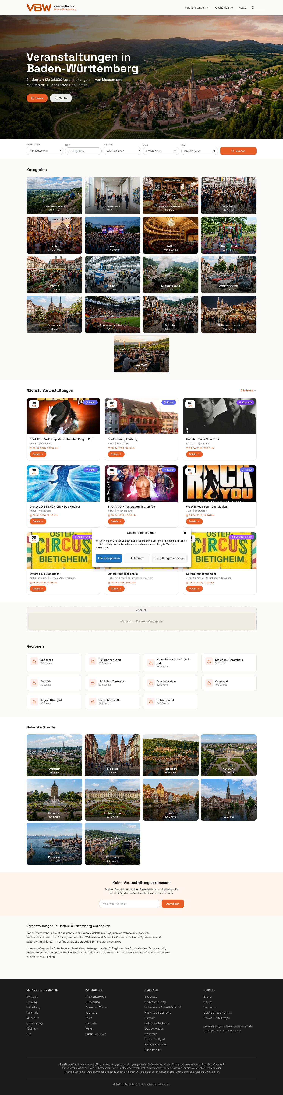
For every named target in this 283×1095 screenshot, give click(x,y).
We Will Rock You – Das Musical (207, 506)
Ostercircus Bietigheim (45, 573)
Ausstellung (93, 1002)
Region (108, 144)
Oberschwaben (154, 1028)
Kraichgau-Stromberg (158, 1012)
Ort (67, 145)
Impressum (210, 1007)
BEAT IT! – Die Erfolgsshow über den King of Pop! (62, 439)
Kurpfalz (150, 1017)
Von (145, 144)
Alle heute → (249, 390)
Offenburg (45, 443)
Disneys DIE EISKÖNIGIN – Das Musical (55, 506)
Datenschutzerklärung (217, 1012)
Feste (89, 1017)
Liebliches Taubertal (157, 1023)
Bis (183, 144)
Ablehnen (136, 558)
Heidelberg (33, 1007)
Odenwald (151, 1033)
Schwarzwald (153, 1049)
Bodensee (151, 996)
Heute (242, 7)
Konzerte (245, 402)
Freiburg (123, 443)
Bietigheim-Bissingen (62, 577)
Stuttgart (204, 443)
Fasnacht (91, 1012)
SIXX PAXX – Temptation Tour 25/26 (131, 506)
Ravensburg (124, 510)
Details (38, 454)
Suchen (238, 150)
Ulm (29, 1033)
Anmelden (172, 903)
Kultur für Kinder (84, 536)
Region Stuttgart (155, 1039)
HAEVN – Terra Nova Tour (202, 439)
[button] (185, 533)
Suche (61, 98)
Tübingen (32, 1028)
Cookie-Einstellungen (217, 1017)
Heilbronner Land (155, 1002)
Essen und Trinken (97, 1007)
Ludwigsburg (35, 1023)
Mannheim (33, 1017)
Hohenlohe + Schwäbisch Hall (163, 1007)
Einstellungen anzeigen (170, 558)
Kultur (90, 402)
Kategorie (33, 144)
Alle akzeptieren (109, 558)
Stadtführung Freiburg (122, 439)
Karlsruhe (32, 1012)
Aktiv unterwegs (96, 996)
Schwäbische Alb (155, 1044)
